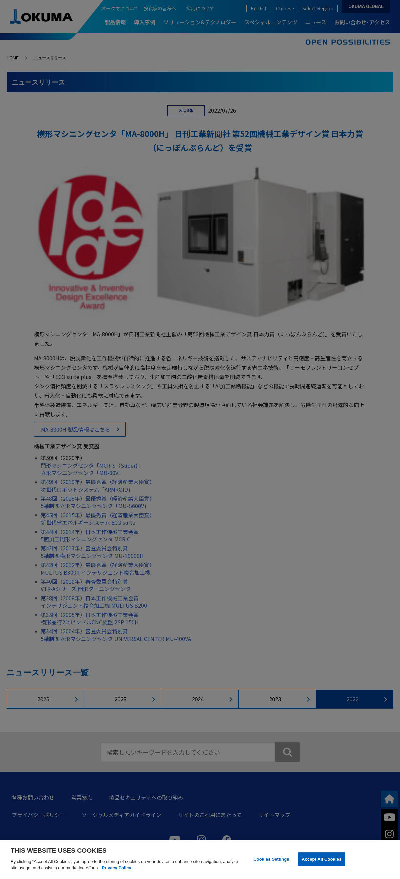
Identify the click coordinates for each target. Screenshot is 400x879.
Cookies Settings (271, 858)
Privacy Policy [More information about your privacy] (116, 867)
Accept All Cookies (322, 858)
